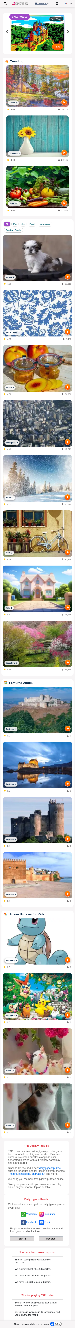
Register (50, 1238)
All (7, 224)
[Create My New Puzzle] (57, 3)
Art (23, 224)
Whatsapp (31, 1214)
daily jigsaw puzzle (50, 1168)
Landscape (44, 224)
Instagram (50, 1214)
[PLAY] (64, 102)
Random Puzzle (13, 230)
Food (32, 224)
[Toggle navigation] (5, 3)
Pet (15, 224)
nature (13, 1173)
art (43, 1173)
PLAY (57, 47)
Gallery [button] (42, 3)
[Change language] (68, 3)
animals (36, 1173)
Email (47, 1222)
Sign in (22, 1238)
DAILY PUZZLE (19, 17)
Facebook (31, 1222)
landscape (24, 1173)
